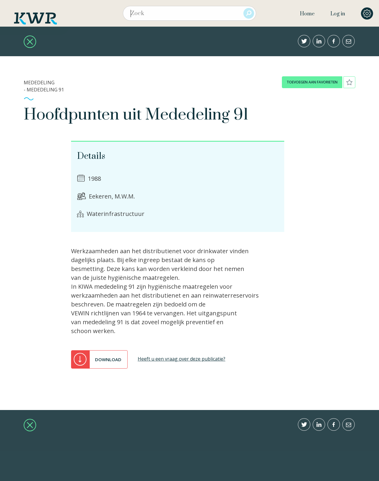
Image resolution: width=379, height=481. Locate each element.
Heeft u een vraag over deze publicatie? (181, 359)
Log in (337, 14)
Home (307, 14)
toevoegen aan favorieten (312, 82)
